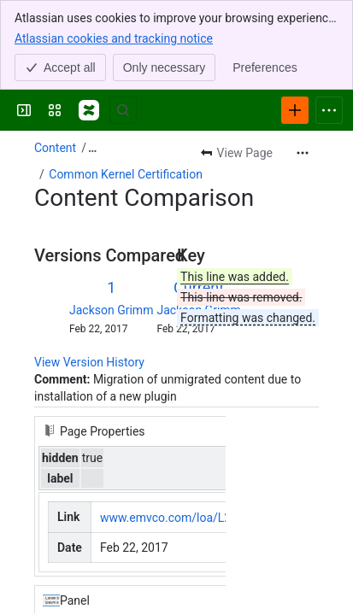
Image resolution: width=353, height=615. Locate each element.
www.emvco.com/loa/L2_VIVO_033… (198, 517)
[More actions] (302, 153)
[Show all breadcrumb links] (92, 147)
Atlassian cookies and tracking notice (114, 37)
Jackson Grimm (111, 310)
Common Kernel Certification (126, 174)
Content (55, 148)
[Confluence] (89, 110)
